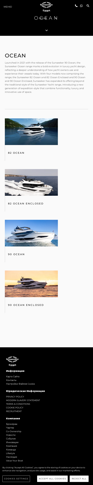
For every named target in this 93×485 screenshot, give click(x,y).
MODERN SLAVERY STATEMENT (23, 400)
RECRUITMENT (14, 411)
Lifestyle (10, 453)
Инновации (12, 442)
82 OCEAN (16, 152)
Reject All (79, 478)
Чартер (10, 427)
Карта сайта (12, 376)
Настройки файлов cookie (20, 383)
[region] (46, 474)
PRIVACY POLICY (15, 396)
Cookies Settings (16, 478)
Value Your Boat (14, 460)
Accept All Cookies (52, 478)
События (11, 438)
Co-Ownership (13, 431)
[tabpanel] (46, 191)
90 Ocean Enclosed (26, 305)
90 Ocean (16, 254)
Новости (10, 435)
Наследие (11, 457)
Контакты (11, 380)
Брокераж (11, 424)
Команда (11, 449)
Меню (8, 6)
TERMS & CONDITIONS (18, 404)
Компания (11, 446)
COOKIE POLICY (14, 407)
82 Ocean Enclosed (26, 203)
